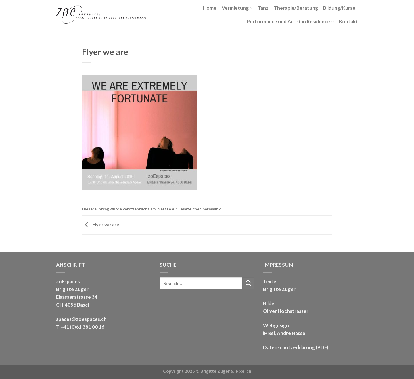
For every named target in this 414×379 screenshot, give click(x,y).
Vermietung (237, 8)
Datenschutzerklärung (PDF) (295, 347)
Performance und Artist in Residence (290, 21)
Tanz (263, 8)
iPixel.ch (243, 371)
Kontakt (348, 21)
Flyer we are (100, 224)
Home (209, 8)
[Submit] (248, 283)
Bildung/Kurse (339, 8)
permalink (211, 209)
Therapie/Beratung (296, 8)
